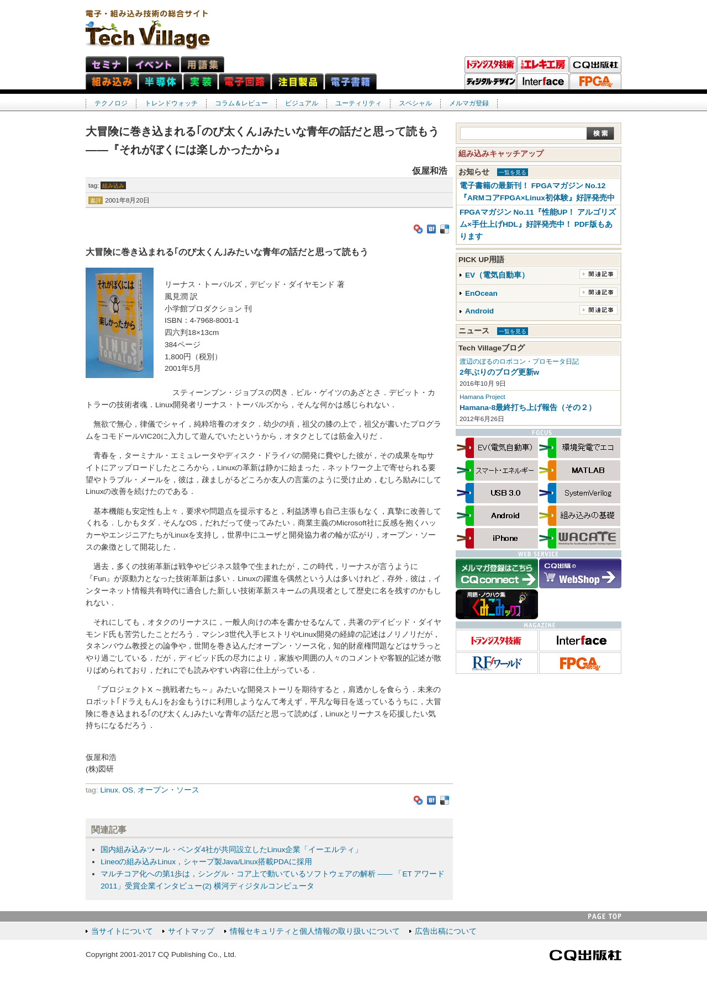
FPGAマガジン (595, 81)
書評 (95, 201)
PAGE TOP (604, 916)
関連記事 (598, 274)
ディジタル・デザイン (490, 81)
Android (479, 311)
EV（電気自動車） (497, 275)
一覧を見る (512, 172)
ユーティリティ (358, 103)
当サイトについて (122, 931)
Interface (543, 81)
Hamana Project (482, 396)
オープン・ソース (168, 790)
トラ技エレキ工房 (543, 64)
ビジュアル (301, 103)
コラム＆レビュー (241, 103)
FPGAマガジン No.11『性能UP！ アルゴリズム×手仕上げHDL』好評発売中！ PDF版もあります (538, 224)
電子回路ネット (245, 81)
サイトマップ (191, 931)
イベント (154, 64)
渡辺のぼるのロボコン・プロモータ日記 (519, 361)
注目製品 (298, 81)
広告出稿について (446, 931)
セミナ (106, 64)
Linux (109, 790)
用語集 (202, 64)
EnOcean (481, 293)
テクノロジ (111, 103)
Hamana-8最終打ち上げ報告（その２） (528, 407)
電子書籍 (351, 81)
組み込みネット (112, 81)
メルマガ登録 (469, 103)
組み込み (113, 186)
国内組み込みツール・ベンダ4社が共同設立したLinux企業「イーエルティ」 (231, 849)
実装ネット (200, 81)
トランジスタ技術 (490, 64)
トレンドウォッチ (171, 103)
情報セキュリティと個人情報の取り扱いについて (315, 931)
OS (128, 790)
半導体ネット (160, 81)
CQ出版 (595, 64)
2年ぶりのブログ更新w (499, 372)
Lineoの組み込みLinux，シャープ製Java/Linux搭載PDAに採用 (206, 862)
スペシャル (415, 103)
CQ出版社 (585, 955)
